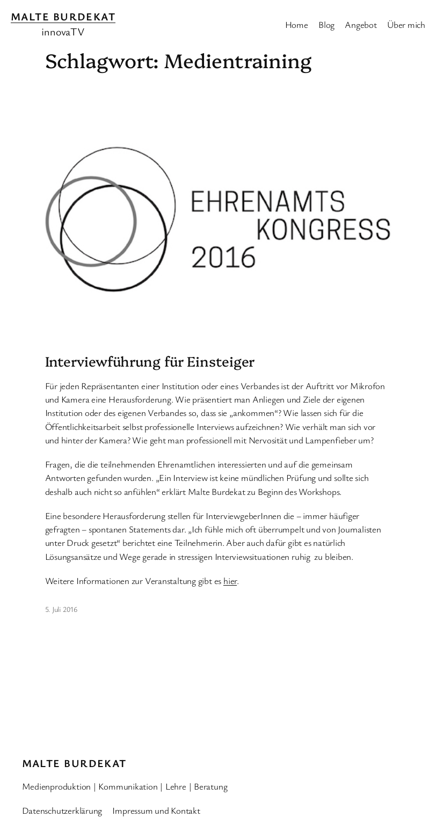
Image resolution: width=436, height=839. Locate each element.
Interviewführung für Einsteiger (150, 361)
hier (230, 580)
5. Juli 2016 (61, 609)
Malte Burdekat (63, 16)
